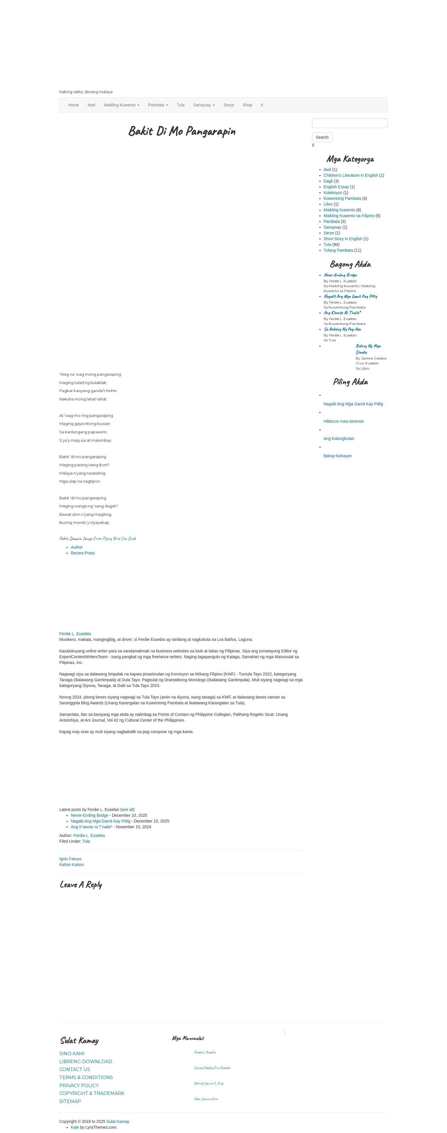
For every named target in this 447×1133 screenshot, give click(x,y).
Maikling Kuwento (122, 105)
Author (77, 547)
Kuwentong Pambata (342, 198)
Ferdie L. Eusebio (75, 633)
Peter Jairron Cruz (205, 1099)
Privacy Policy (79, 1085)
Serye (228, 105)
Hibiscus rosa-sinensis (344, 421)
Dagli (328, 181)
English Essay (336, 187)
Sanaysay (204, 105)
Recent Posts (83, 553)
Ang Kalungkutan (339, 438)
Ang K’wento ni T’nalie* (91, 827)
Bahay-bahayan (338, 455)
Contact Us (74, 1069)
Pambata (158, 105)
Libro (328, 204)
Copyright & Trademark (91, 1093)
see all (127, 809)
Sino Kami (72, 1053)
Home (73, 105)
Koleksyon (333, 192)
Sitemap (70, 1101)
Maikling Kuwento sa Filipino (349, 215)
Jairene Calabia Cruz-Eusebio (212, 1068)
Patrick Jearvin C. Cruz (208, 1083)
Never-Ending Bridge (89, 815)
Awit (91, 105)
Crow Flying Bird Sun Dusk (114, 538)
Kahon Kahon (71, 864)
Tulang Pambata (338, 250)
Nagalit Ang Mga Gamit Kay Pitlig (100, 821)
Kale (75, 1127)
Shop (247, 105)
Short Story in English (343, 238)
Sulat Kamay (118, 1121)
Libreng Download (85, 1061)
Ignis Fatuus (70, 859)
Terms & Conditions (86, 1077)
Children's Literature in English (351, 175)
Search (322, 137)
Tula (181, 105)
